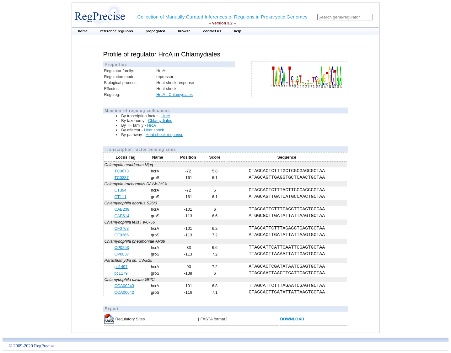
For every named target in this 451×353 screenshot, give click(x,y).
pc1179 (121, 273)
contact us (212, 31)
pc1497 (121, 266)
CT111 (120, 196)
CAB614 (122, 215)
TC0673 (122, 171)
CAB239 (122, 209)
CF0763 (122, 228)
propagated (155, 31)
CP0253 (122, 247)
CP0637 (122, 254)
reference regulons (116, 31)
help (237, 31)
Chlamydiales (160, 120)
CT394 (120, 190)
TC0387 (122, 177)
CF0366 (122, 235)
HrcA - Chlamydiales (174, 94)
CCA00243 (124, 285)
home (83, 31)
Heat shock (154, 130)
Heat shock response (164, 134)
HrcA (165, 115)
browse (184, 31)
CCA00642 (124, 292)
